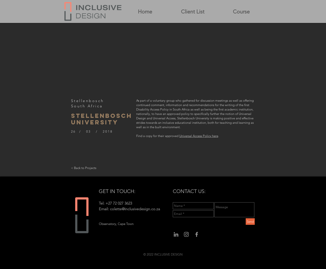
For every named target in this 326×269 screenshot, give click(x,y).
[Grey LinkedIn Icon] (176, 234)
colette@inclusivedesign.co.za (135, 209)
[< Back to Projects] (83, 168)
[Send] (250, 221)
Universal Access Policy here (198, 136)
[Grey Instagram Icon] (186, 234)
